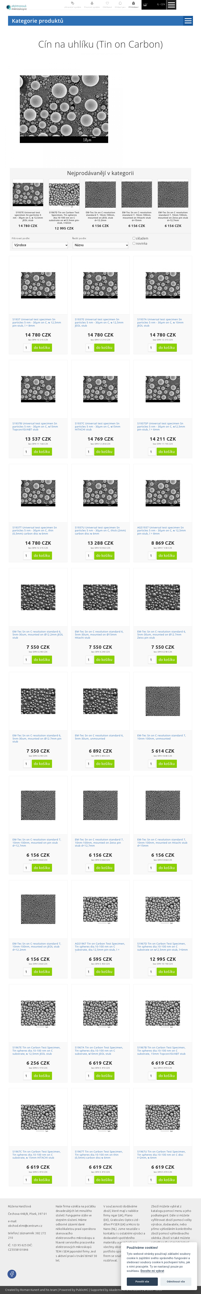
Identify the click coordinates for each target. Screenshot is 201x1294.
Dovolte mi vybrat (152, 1271)
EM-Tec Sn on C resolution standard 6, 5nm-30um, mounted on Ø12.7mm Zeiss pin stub (161, 634)
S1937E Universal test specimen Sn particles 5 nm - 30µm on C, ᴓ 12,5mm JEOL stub (99, 322)
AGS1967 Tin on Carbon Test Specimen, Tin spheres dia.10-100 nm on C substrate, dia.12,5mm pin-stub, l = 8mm (100, 948)
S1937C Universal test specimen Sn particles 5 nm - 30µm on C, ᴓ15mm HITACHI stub (98, 426)
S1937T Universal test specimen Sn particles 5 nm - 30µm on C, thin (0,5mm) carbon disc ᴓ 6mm (35, 530)
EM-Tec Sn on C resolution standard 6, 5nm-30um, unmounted (99, 737)
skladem (142, 238)
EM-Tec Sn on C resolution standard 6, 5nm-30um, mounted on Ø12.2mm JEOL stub (38, 634)
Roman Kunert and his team (39, 1289)
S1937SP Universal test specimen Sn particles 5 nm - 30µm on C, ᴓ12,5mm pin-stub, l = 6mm (161, 426)
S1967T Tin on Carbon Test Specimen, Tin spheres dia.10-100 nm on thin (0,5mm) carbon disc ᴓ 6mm (99, 1154)
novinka (141, 243)
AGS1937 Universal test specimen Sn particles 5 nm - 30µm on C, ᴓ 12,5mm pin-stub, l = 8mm (161, 530)
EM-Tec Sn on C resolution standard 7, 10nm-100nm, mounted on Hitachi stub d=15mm (162, 842)
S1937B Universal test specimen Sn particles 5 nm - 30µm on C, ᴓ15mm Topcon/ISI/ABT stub (35, 426)
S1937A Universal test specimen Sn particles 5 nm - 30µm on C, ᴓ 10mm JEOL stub (160, 322)
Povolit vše (142, 1281)
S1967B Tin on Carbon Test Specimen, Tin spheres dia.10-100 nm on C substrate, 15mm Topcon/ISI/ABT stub (161, 1050)
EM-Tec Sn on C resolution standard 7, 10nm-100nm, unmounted (161, 737)
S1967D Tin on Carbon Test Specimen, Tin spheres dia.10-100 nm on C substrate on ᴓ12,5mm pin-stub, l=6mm (162, 946)
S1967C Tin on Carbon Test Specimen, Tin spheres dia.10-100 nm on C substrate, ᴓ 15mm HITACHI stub (37, 1154)
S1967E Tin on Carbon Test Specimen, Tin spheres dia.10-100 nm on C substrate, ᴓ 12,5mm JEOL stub (36, 1050)
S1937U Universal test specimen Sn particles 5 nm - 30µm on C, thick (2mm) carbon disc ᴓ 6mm (100, 530)
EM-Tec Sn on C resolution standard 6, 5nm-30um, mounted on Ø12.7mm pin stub (37, 738)
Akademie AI (117, 1289)
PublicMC (82, 1289)
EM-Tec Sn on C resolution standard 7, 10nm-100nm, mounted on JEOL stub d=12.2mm (37, 946)
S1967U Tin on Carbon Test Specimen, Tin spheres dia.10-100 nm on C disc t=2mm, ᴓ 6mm (161, 1154)
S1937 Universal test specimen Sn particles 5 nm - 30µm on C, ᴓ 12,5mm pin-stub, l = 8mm (37, 322)
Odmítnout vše (176, 1281)
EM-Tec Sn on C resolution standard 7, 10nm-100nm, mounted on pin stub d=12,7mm (37, 842)
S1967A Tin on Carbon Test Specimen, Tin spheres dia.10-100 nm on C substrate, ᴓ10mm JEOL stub (99, 1050)
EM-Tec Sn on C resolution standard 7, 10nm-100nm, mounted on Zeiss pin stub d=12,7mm (99, 842)
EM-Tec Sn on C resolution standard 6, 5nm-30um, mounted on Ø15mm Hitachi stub (99, 634)
